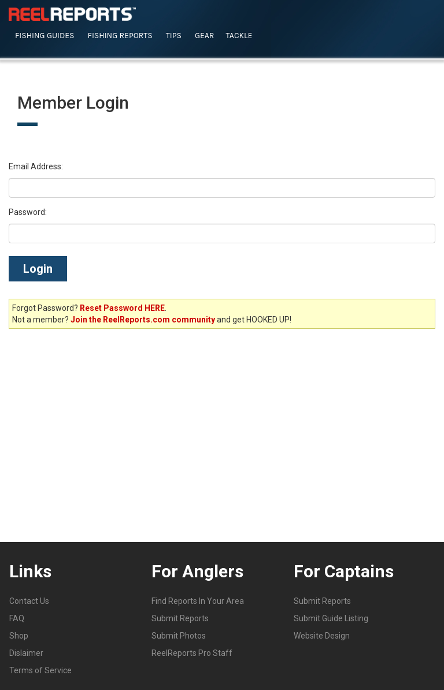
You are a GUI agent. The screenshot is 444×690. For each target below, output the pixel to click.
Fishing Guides (45, 35)
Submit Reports (180, 618)
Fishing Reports (120, 35)
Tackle (238, 35)
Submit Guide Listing (331, 618)
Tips (174, 35)
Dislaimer (26, 653)
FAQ (16, 618)
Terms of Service (40, 670)
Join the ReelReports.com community (143, 319)
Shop (18, 635)
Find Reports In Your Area (197, 601)
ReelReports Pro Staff (191, 653)
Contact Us (29, 601)
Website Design (322, 635)
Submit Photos (178, 635)
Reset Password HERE (122, 308)
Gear (204, 35)
